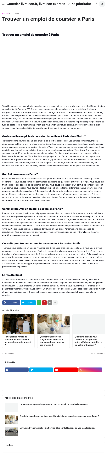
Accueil (5, 13)
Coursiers (14, 13)
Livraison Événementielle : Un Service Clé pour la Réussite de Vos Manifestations (57, 428)
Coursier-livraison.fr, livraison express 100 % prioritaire (49, 4)
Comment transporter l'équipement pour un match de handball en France (54, 404)
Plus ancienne (97, 354)
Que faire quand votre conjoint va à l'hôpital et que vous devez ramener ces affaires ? (52, 341)
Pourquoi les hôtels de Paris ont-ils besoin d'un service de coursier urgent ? (18, 341)
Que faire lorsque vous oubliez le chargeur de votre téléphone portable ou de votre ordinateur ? (88, 341)
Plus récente (9, 354)
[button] (3, 4)
